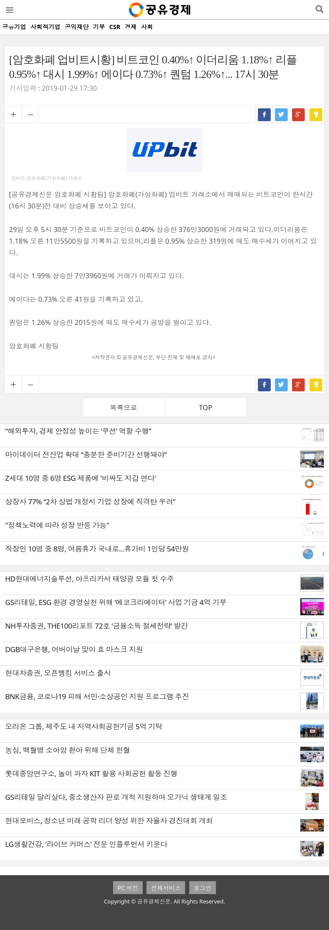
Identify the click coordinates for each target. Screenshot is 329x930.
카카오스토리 (315, 114)
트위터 (281, 114)
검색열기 (319, 9)
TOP (205, 407)
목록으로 (124, 407)
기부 (99, 27)
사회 (147, 27)
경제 (131, 27)
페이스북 (264, 114)
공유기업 (14, 27)
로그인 (203, 888)
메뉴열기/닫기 (9, 10)
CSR (114, 27)
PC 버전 (127, 888)
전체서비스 (166, 888)
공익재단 (77, 27)
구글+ (298, 114)
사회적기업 (45, 27)
